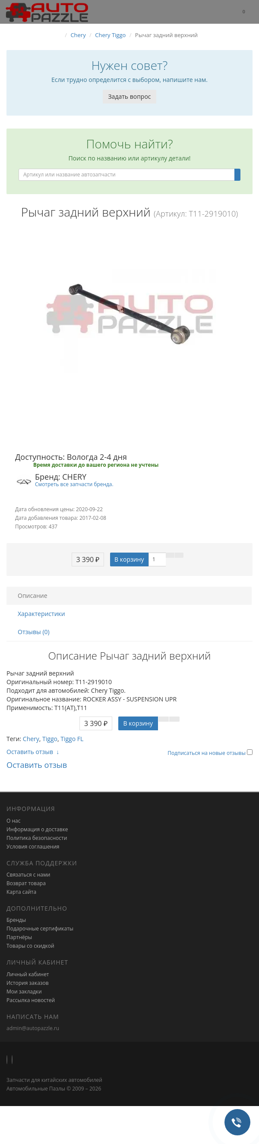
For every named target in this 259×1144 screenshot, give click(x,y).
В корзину (129, 559)
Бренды (16, 920)
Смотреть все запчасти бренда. (74, 484)
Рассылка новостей (30, 1000)
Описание (32, 595)
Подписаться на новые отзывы (207, 753)
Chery (31, 739)
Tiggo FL (71, 739)
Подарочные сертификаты (39, 928)
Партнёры (19, 937)
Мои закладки (24, 991)
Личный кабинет (27, 974)
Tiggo (49, 739)
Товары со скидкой (30, 945)
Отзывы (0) (34, 632)
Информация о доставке (37, 829)
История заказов (27, 983)
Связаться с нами (28, 874)
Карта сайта (21, 892)
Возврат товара (26, 883)
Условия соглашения (32, 846)
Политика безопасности (36, 838)
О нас (13, 820)
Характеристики (41, 614)
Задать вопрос (129, 96)
